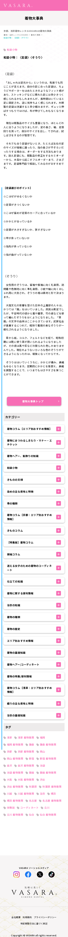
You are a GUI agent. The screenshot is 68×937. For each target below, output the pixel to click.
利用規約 (27, 917)
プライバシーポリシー (45, 917)
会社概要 (15, 917)
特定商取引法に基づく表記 (34, 923)
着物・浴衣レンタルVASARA (16, 34)
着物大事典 (35, 34)
